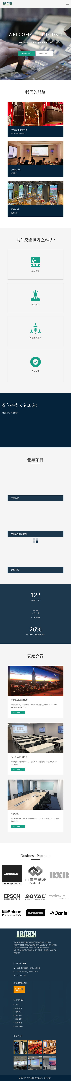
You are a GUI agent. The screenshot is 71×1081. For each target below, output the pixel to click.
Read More (17, 712)
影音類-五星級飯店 (19, 700)
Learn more (44, 53)
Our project (27, 53)
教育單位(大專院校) (19, 757)
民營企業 (15, 814)
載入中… (18, 427)
